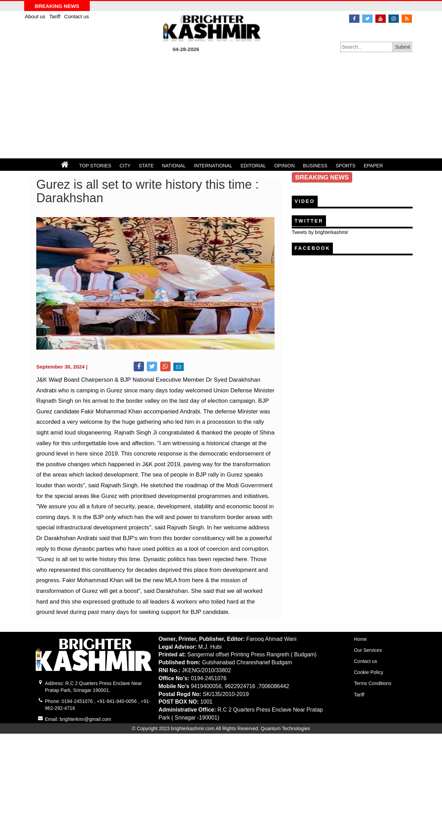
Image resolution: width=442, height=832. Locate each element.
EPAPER (373, 165)
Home (360, 639)
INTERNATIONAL (213, 165)
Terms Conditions (372, 683)
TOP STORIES (95, 165)
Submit (402, 47)
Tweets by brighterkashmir (320, 232)
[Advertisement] (221, 106)
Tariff (55, 16)
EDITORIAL (253, 165)
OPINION (284, 165)
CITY (125, 165)
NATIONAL (174, 165)
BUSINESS (315, 165)
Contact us (76, 16)
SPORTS (345, 165)
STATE (146, 165)
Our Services (368, 650)
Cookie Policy (368, 672)
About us (36, 16)
